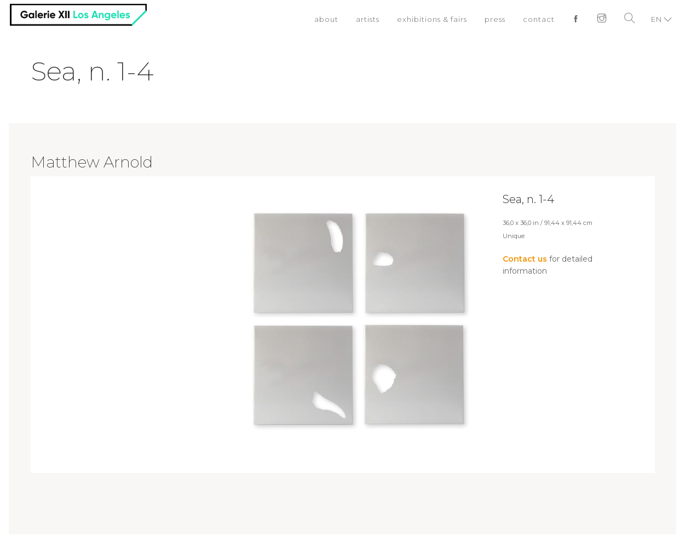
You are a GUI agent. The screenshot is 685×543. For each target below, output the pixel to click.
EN (656, 19)
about (326, 19)
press (495, 19)
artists (367, 19)
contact (539, 19)
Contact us (525, 259)
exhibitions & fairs (432, 19)
